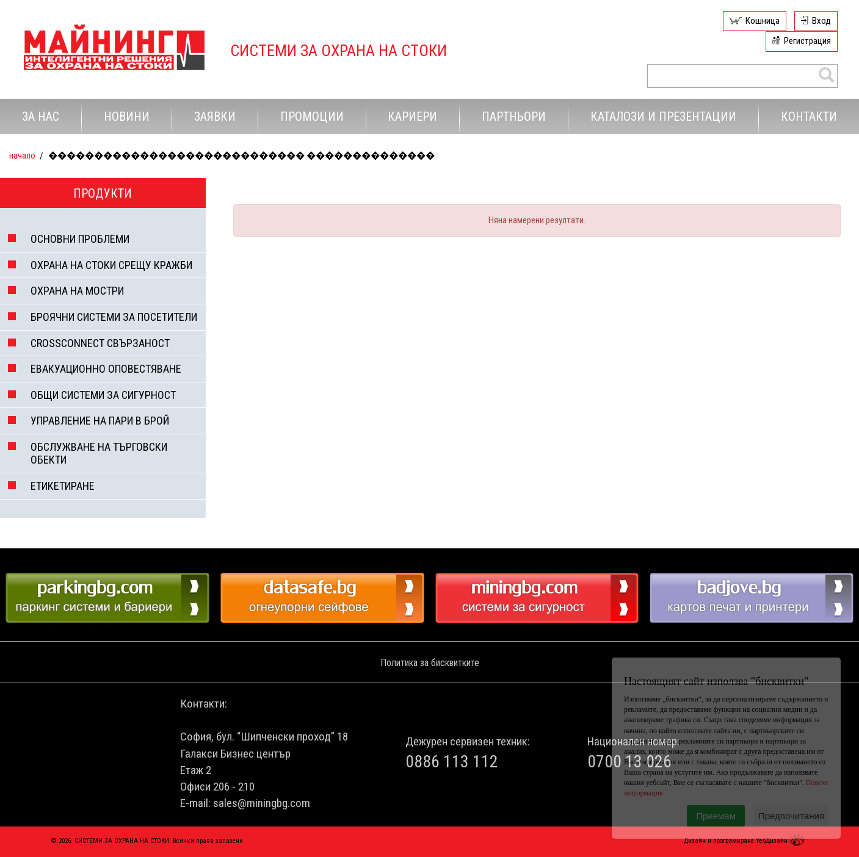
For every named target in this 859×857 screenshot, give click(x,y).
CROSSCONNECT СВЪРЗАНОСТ (100, 343)
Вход (821, 20)
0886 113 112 (451, 761)
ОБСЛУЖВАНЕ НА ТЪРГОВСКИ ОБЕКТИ (99, 453)
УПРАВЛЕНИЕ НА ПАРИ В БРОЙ (100, 420)
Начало (22, 155)
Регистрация (807, 40)
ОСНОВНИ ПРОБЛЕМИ (80, 238)
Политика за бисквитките (429, 663)
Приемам (716, 816)
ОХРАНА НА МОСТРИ (77, 290)
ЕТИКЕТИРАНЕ (63, 485)
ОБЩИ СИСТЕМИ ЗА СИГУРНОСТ (103, 395)
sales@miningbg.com (261, 803)
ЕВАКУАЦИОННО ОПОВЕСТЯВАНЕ (106, 368)
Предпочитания (791, 816)
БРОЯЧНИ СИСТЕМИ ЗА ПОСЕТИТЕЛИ (114, 316)
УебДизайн (782, 841)
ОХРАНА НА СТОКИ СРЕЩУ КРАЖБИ (111, 265)
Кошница (762, 20)
